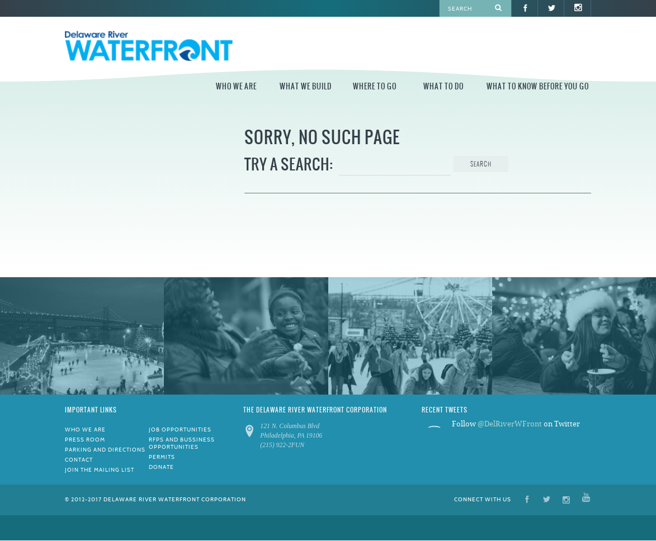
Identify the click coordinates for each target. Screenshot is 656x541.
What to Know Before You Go (538, 86)
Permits (162, 457)
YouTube (586, 499)
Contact (79, 459)
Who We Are (236, 86)
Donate (161, 467)
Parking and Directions (105, 449)
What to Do (443, 86)
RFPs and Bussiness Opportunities (182, 443)
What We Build (306, 86)
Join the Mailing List (99, 469)
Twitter (546, 499)
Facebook (527, 499)
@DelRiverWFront (510, 424)
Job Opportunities (180, 429)
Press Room (85, 439)
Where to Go (375, 86)
